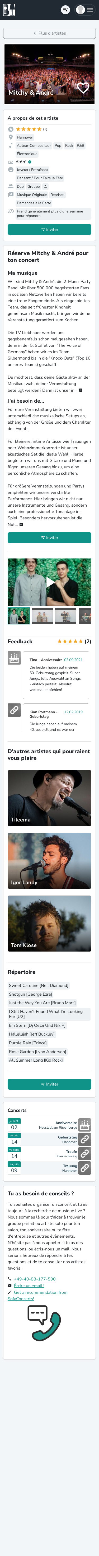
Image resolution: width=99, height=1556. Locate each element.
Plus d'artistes (52, 33)
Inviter (52, 229)
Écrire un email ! (29, 1286)
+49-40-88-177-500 (35, 1279)
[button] (85, 10)
